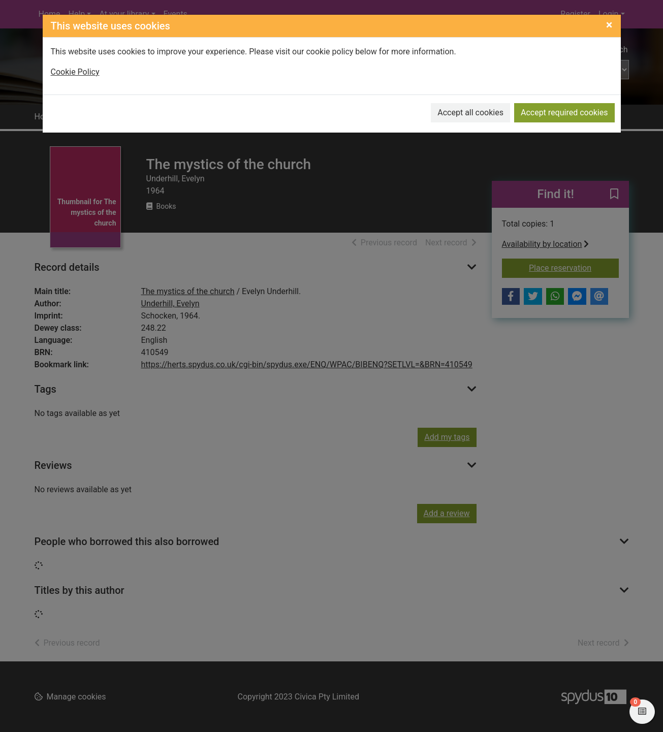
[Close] (609, 25)
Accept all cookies (470, 112)
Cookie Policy (75, 72)
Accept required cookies (564, 112)
